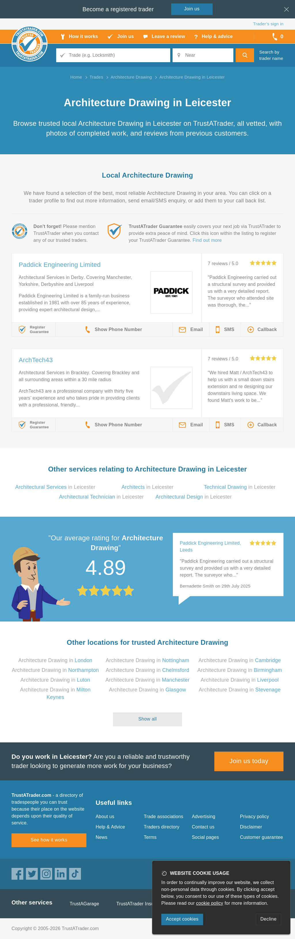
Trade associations (163, 816)
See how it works (49, 839)
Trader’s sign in (268, 23)
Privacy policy (254, 816)
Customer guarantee (261, 837)
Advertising (203, 816)
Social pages (205, 837)
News (101, 837)
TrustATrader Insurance (141, 903)
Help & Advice (110, 826)
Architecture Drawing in (55, 660)
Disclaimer (251, 826)
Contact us (203, 826)
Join (192, 8)
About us (105, 816)
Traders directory (161, 826)
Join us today (249, 761)
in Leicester (55, 487)
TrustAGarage (84, 903)
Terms (150, 837)
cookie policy (209, 903)
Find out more (207, 240)
